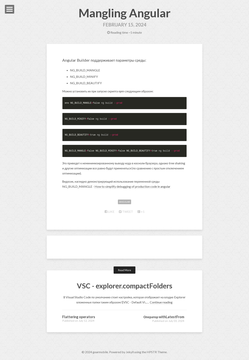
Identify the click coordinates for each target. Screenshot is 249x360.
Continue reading (161, 302)
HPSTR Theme (157, 352)
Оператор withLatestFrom (164, 317)
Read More (124, 270)
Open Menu (9, 9)
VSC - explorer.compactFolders (124, 285)
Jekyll (130, 352)
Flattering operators (78, 317)
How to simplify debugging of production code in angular (132, 186)
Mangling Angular (125, 13)
